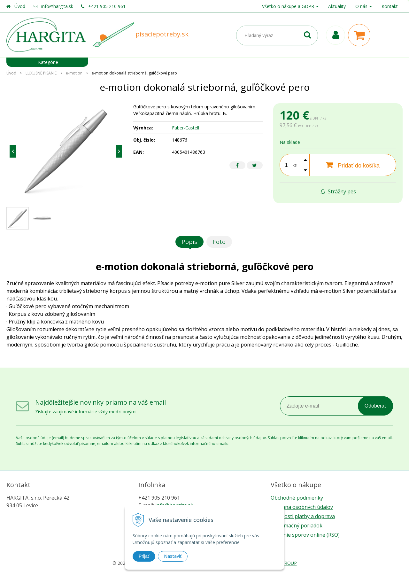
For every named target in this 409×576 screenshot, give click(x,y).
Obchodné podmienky (297, 497)
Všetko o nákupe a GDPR (288, 6)
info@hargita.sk (57, 6)
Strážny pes (338, 191)
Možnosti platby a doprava (303, 516)
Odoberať (375, 406)
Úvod (19, 6)
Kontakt (390, 6)
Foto (219, 241)
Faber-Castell (185, 128)
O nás (361, 6)
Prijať (144, 556)
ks (295, 165)
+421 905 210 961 (107, 6)
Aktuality (337, 6)
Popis (189, 241)
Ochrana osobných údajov (302, 506)
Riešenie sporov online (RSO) (305, 534)
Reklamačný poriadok (296, 525)
